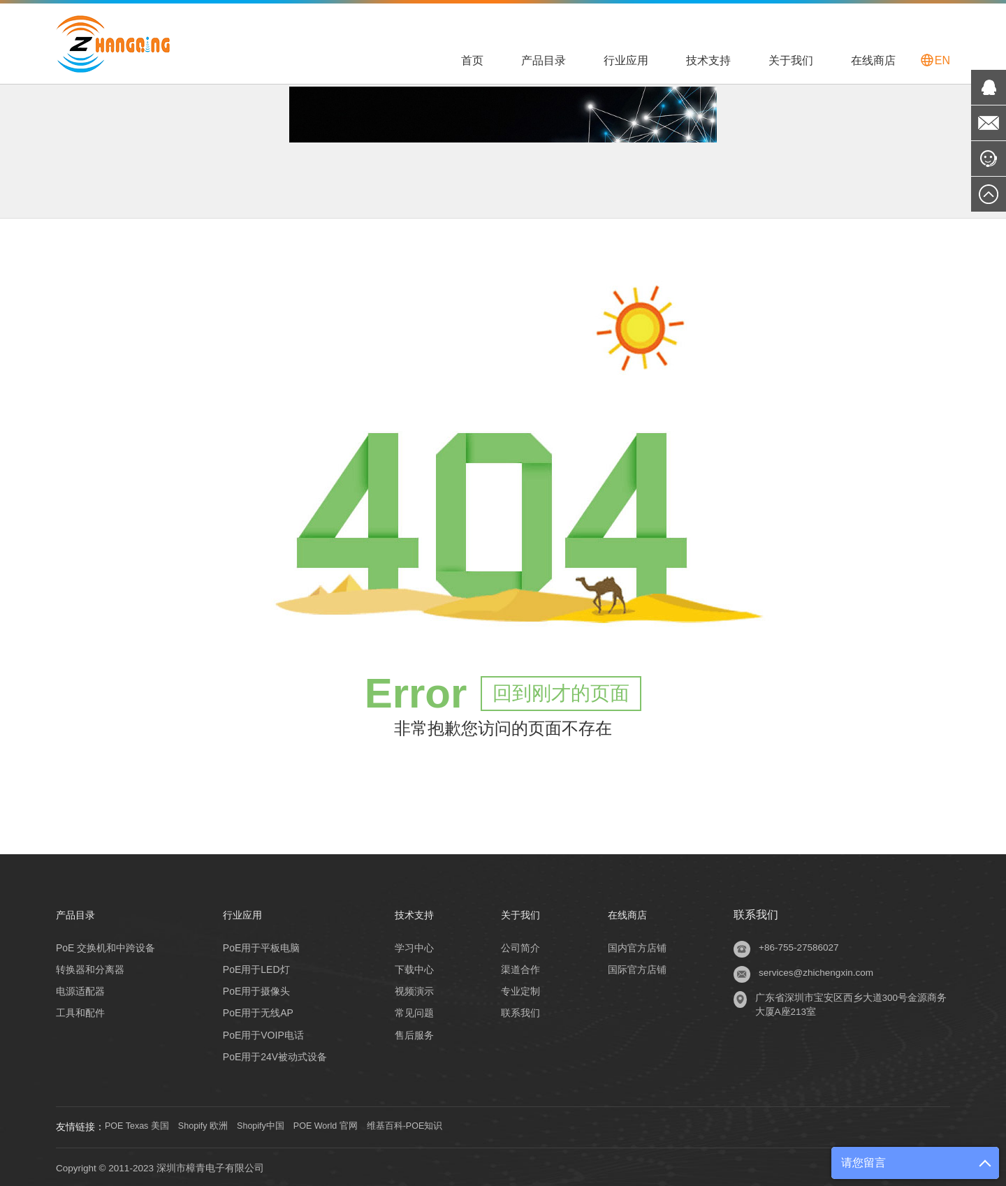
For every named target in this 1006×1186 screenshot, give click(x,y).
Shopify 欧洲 (214, 1124)
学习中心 (409, 945)
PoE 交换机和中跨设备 (105, 945)
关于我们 (790, 60)
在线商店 (873, 60)
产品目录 (543, 60)
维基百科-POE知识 (437, 1124)
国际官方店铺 (639, 967)
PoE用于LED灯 (254, 967)
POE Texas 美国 (140, 1124)
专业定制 (519, 989)
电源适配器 (80, 989)
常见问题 (409, 1010)
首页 (472, 60)
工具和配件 (80, 1010)
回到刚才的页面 (561, 691)
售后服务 (409, 1032)
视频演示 (409, 989)
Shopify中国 (278, 1124)
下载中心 (409, 967)
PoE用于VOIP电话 (261, 1032)
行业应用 (626, 60)
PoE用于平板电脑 (259, 945)
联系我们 (519, 1010)
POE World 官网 (350, 1124)
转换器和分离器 (90, 967)
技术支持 (708, 60)
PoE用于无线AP (256, 1010)
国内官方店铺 (639, 945)
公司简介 (519, 945)
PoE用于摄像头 (254, 989)
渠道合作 (519, 967)
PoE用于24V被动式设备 (273, 1054)
